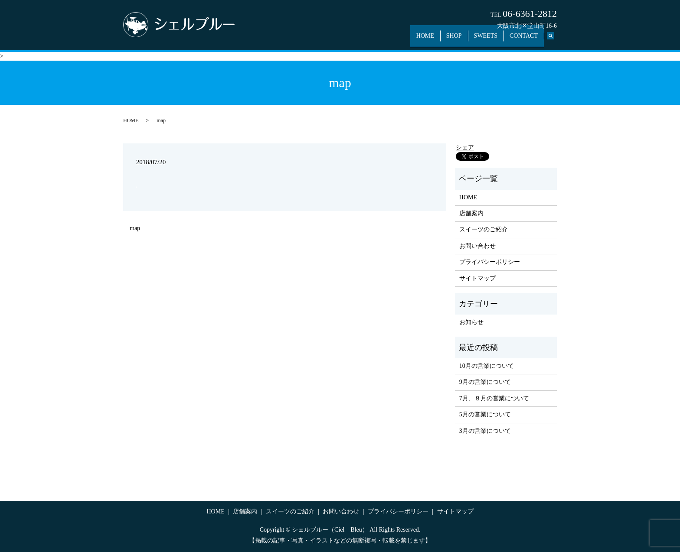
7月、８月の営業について (494, 398)
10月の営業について (486, 366)
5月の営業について (485, 414)
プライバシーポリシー (489, 262)
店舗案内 (471, 213)
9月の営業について (485, 382)
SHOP (463, 40)
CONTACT (525, 40)
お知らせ (471, 322)
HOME (438, 40)
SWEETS (491, 40)
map (135, 228)
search (554, 40)
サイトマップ (477, 278)
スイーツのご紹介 (483, 229)
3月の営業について (485, 431)
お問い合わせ (477, 246)
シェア (465, 147)
